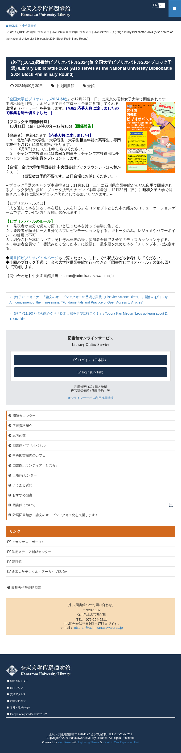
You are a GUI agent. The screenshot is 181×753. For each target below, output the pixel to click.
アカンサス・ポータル (28, 542)
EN (155, 5)
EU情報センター (24, 475)
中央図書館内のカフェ (28, 455)
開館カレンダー (24, 416)
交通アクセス (18, 694)
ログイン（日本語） (93, 360)
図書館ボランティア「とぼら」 (35, 465)
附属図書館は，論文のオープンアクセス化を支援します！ (55, 515)
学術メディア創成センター (31, 552)
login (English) (92, 372)
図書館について (24, 505)
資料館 (17, 562)
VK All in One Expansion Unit (121, 742)
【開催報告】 (83, 126)
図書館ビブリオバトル (28, 445)
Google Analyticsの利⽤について (29, 714)
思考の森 (19, 435)
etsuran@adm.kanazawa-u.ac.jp (98, 627)
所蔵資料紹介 (22, 426)
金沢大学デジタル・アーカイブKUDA (39, 571)
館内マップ (16, 687)
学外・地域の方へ (20, 707)
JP (161, 5)
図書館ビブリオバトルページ (33, 258)
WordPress (64, 742)
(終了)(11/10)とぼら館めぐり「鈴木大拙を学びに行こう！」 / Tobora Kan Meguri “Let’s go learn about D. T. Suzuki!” (88, 316)
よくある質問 (22, 485)
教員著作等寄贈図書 (26, 587)
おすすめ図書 (22, 495)
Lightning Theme (88, 742)
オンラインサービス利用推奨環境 (91, 398)
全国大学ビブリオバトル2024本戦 (38, 99)
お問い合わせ (18, 700)
